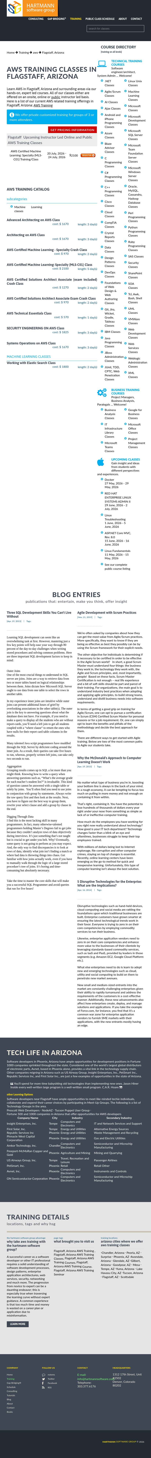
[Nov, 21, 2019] (84, 617)
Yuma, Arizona (125, 1268)
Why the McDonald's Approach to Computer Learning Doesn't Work (109, 760)
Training (75, 18)
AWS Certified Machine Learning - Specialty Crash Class (47, 250)
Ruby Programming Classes (136, 246)
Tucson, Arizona (133, 1273)
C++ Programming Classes (113, 191)
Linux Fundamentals (117, 550)
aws (35, 52)
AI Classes (111, 102)
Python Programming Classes (136, 231)
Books (10, 1411)
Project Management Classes (136, 443)
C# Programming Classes (113, 176)
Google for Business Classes (135, 414)
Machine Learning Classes (133, 95)
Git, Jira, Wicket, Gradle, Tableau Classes (110, 317)
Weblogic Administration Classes (137, 362)
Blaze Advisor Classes (109, 147)
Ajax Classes (113, 108)
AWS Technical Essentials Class (29, 313)
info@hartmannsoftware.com (96, 1379)
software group (119, 1441)
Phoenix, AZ (121, 1256)
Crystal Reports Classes (110, 237)
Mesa (136, 1264)
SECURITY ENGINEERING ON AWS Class (35, 328)
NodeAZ (47, 1110)
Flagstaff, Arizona (53, 52)
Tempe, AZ (107, 1268)
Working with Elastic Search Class (31, 363)
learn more (17, 1324)
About (123, 18)
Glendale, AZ (121, 1260)
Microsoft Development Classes (137, 120)
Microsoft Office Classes (134, 428)
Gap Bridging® (14, 1383)
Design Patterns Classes (110, 262)
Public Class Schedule (100, 18)
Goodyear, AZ (122, 1264)
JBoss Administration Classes (114, 356)
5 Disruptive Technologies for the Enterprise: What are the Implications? (109, 883)
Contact (136, 18)
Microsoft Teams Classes (111, 447)
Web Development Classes (137, 333)
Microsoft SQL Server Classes (135, 135)
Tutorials (11, 1395)
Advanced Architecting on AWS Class (33, 220)
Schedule (11, 1387)
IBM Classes (112, 331)
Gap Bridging (57, 18)
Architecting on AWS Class (26, 235)
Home (11, 52)
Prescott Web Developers (23, 1110)
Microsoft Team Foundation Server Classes (135, 153)
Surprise (106, 1256)
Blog (9, 1399)
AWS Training (43, 105)
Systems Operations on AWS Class (31, 343)
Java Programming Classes (113, 342)
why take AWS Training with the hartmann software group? (26, 1246)
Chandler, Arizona (113, 1252)
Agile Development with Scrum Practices (106, 613)
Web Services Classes (133, 348)
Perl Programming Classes (136, 217)
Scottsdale (127, 1277)
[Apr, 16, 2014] (84, 890)
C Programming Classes (113, 162)
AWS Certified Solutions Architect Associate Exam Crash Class (51, 298)
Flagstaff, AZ (110, 1277)
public (55, 97)
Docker (109, 479)
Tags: (28, 621)
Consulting (36, 18)
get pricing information (72, 130)
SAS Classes (136, 256)
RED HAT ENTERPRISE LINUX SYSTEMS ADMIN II (118, 497)
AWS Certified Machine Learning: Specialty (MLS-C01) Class (49, 265)
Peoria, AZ (133, 1252)
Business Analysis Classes (110, 414)
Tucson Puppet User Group (72, 1110)
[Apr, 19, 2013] (14, 621)
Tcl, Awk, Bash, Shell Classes (135, 298)
